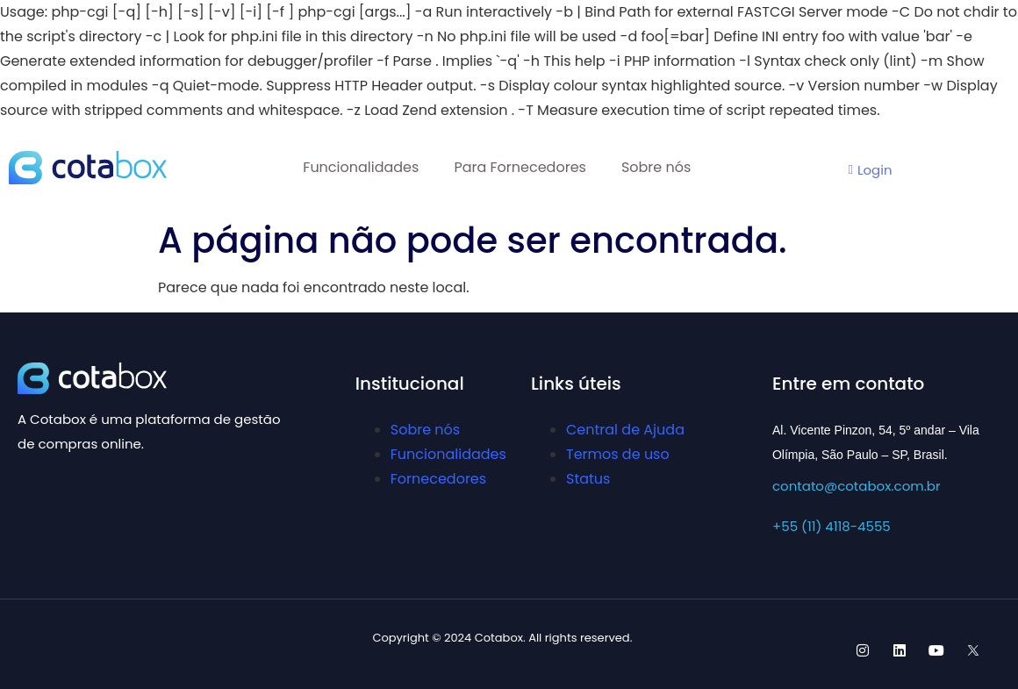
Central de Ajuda (625, 430)
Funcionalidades (361, 167)
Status (588, 479)
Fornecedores (438, 479)
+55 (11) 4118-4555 (831, 526)
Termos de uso (618, 454)
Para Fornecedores (520, 167)
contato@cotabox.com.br (856, 486)
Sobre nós (656, 167)
